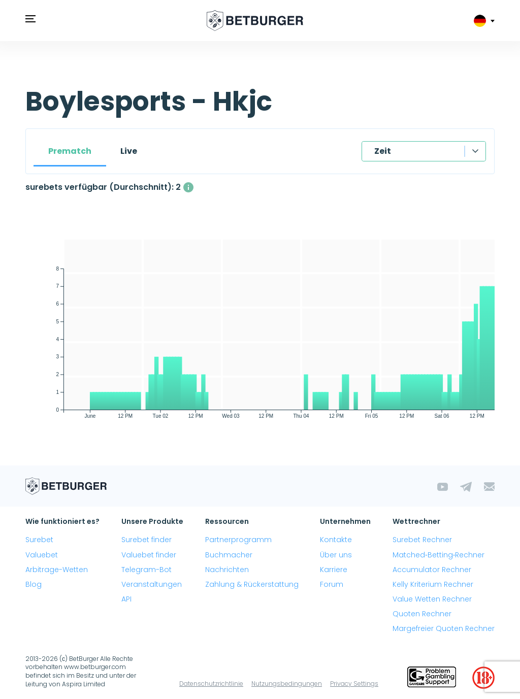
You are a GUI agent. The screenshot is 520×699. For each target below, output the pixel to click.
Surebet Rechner (422, 540)
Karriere (333, 569)
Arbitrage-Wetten (56, 569)
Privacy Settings (354, 683)
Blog (33, 584)
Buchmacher (228, 555)
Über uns (336, 555)
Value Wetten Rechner (432, 599)
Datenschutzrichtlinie (211, 683)
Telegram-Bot (146, 569)
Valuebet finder (148, 555)
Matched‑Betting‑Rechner (438, 555)
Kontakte (336, 540)
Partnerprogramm (238, 540)
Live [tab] (128, 151)
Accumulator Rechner (432, 569)
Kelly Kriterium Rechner (433, 584)
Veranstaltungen (151, 584)
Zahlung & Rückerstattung (252, 584)
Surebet (39, 540)
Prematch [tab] (69, 151)
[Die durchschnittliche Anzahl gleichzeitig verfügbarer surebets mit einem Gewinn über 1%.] (188, 187)
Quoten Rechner (422, 614)
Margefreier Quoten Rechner (444, 628)
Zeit (382, 151)
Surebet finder (146, 540)
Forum (331, 584)
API (126, 599)
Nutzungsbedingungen (286, 683)
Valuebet (41, 555)
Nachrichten (227, 569)
